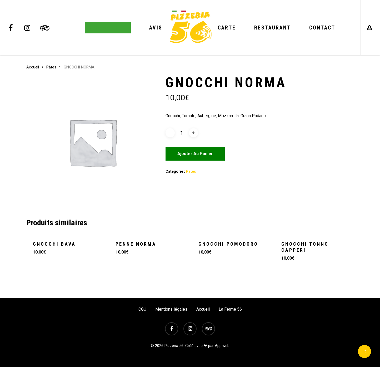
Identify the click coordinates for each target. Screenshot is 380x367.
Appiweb (222, 345)
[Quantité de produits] (182, 133)
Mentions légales (171, 309)
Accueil (32, 67)
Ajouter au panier (195, 153)
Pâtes (51, 67)
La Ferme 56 (230, 309)
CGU (142, 309)
